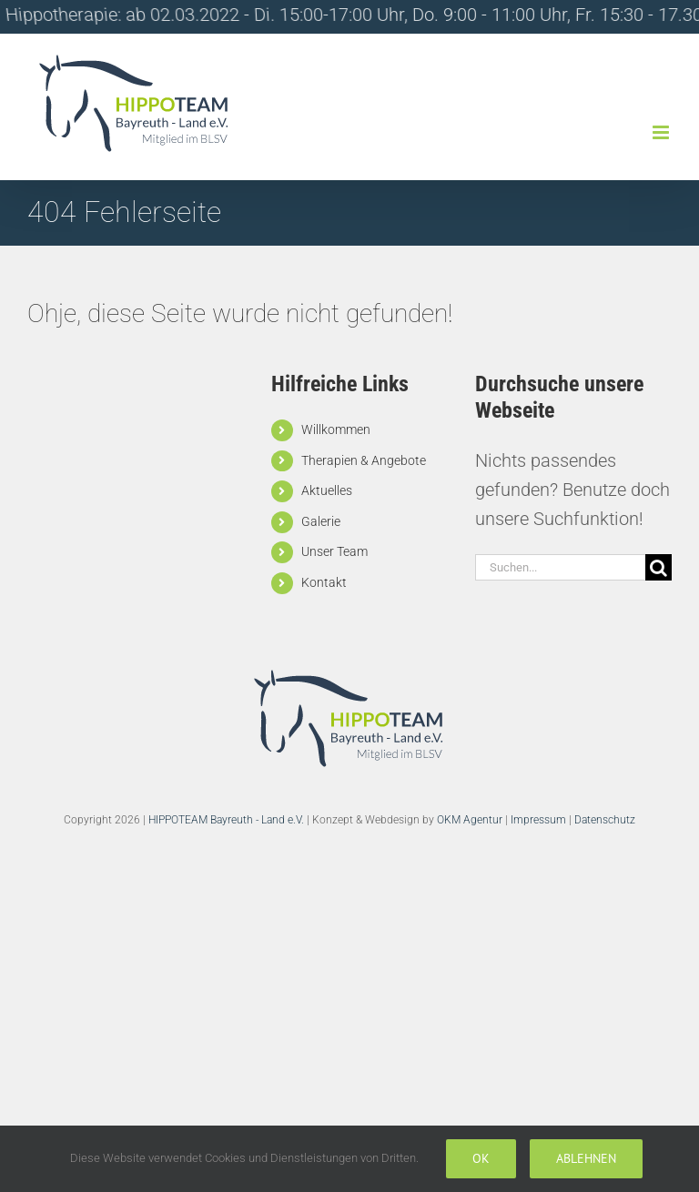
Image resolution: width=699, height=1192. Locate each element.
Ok (481, 1158)
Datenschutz (604, 819)
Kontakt (324, 582)
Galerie (320, 521)
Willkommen (335, 429)
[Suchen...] (560, 567)
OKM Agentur (469, 819)
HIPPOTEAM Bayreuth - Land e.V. (226, 819)
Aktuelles (326, 490)
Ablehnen (586, 1158)
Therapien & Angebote (363, 460)
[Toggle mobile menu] (662, 132)
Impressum (538, 819)
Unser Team (334, 551)
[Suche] (658, 567)
